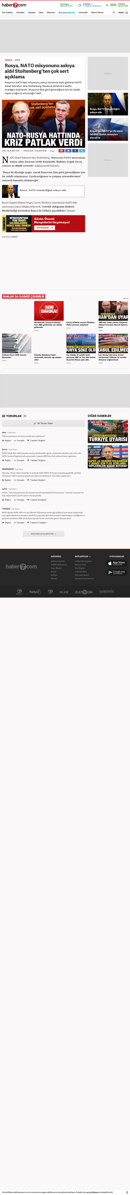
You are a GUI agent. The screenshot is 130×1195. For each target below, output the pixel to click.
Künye (53, 571)
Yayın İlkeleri (56, 568)
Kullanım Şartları (58, 561)
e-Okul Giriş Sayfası (83, 561)
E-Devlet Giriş (81, 571)
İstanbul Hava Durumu (84, 578)
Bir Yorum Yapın (43, 423)
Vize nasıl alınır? (82, 575)
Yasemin (106, 592)
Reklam (54, 575)
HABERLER (8, 60)
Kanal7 (19, 592)
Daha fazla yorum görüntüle (43, 534)
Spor (41, 13)
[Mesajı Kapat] (127, 1192)
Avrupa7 (50, 592)
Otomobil (83, 13)
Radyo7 (35, 592)
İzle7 (83, 592)
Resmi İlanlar (97, 13)
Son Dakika (7, 13)
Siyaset (31, 13)
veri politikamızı (92, 1192)
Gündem (20, 13)
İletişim (54, 578)
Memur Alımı (80, 564)
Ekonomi (51, 13)
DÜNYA (17, 60)
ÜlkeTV (64, 592)
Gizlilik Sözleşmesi (59, 564)
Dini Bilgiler (80, 568)
